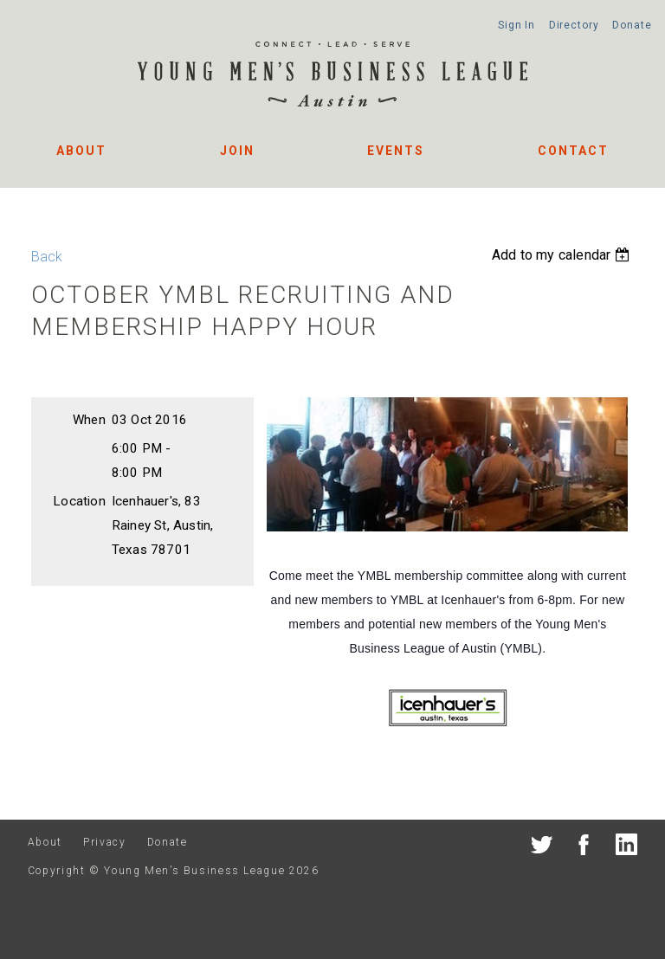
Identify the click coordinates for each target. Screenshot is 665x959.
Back (47, 256)
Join (237, 151)
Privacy (104, 842)
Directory (574, 25)
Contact (573, 151)
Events (395, 151)
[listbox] (563, 255)
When (89, 420)
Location (79, 501)
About (81, 151)
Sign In (516, 25)
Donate (631, 25)
